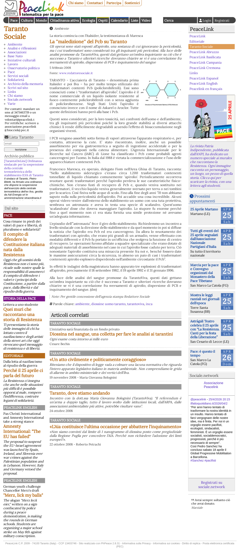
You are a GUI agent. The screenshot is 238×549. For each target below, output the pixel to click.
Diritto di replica (191, 543)
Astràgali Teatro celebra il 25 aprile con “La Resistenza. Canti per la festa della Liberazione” (204, 329)
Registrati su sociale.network (211, 484)
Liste (134, 20)
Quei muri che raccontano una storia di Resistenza (22, 314)
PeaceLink (202, 29)
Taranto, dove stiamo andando (122, 408)
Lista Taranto (21, 137)
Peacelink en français (205, 89)
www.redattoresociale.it (76, 73)
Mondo (41, 20)
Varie (12, 103)
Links (12, 92)
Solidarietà (16, 80)
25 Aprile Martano (204, 209)
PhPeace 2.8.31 (110, 543)
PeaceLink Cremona (204, 67)
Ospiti (103, 20)
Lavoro (13, 64)
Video (146, 20)
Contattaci (95, 3)
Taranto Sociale (16, 32)
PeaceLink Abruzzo (204, 52)
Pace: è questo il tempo (202, 353)
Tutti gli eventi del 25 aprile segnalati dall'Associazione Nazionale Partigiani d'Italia (204, 239)
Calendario (119, 20)
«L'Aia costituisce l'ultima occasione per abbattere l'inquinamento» (136, 456)
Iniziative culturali (22, 60)
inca (149, 304)
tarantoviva (135, 304)
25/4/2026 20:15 (219, 399)
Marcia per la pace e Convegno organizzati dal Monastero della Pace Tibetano (204, 273)
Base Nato (15, 56)
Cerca (168, 20)
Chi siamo (75, 3)
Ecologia (88, 20)
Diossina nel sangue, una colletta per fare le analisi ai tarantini (136, 336)
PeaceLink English (20, 408)
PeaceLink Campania (205, 62)
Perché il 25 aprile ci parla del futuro (23, 373)
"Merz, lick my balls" (23, 495)
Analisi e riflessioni (22, 48)
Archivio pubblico (19, 156)
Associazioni (17, 52)
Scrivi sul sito (18, 88)
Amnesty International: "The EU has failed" (22, 431)
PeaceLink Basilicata (205, 57)
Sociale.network (20, 99)
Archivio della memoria (25, 84)
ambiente (82, 304)
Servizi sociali (18, 76)
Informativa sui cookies (166, 543)
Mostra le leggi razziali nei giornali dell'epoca (204, 299)
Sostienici (132, 3)
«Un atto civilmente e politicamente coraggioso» (136, 368)
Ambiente (15, 44)
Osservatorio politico (24, 68)
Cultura (27, 20)
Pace (14, 20)
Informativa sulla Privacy (136, 543)
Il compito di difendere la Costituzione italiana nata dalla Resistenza (24, 244)
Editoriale (13, 356)
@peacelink (198, 399)
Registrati (222, 20)
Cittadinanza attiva (64, 20)
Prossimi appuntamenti (202, 198)
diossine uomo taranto (108, 304)
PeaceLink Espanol (203, 78)
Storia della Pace (20, 298)
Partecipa (113, 3)
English (157, 20)
